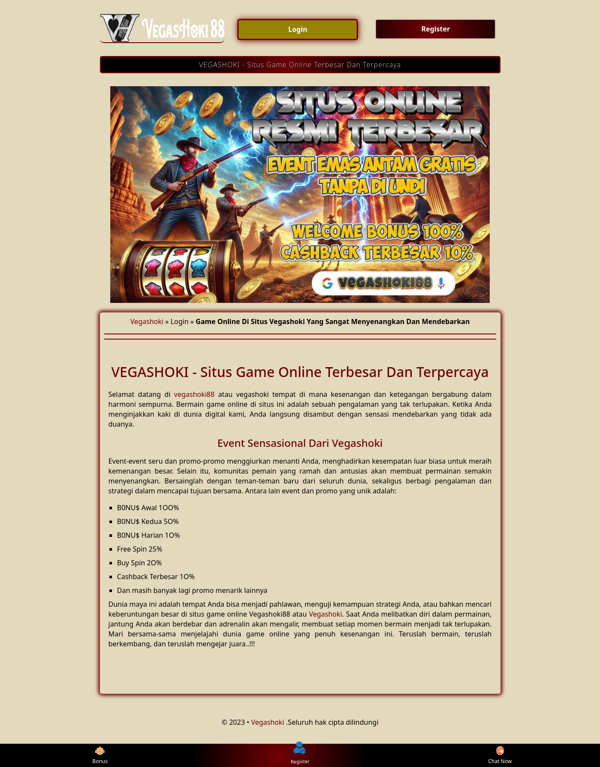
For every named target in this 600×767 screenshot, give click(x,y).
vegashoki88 (194, 394)
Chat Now (500, 755)
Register (300, 755)
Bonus (100, 755)
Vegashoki (146, 321)
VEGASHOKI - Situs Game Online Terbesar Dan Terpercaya (300, 64)
